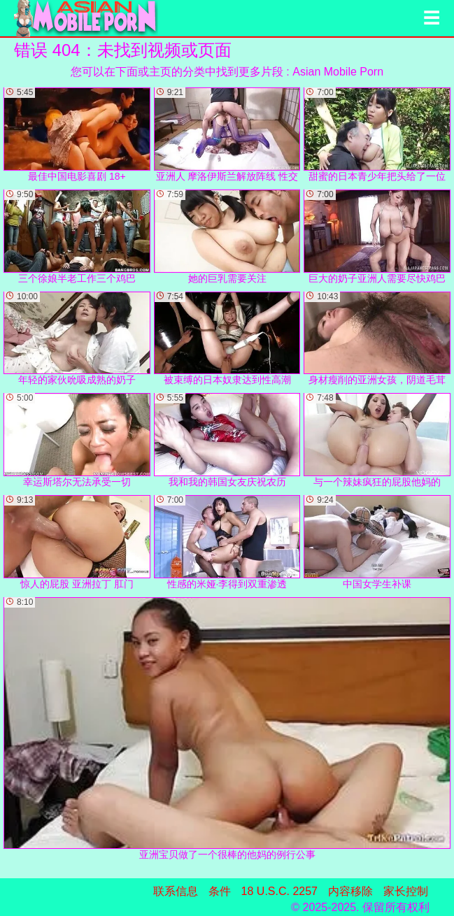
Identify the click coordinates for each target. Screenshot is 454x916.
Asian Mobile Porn (337, 72)
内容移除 (350, 891)
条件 (219, 891)
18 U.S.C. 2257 (279, 891)
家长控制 (405, 891)
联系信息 (175, 891)
